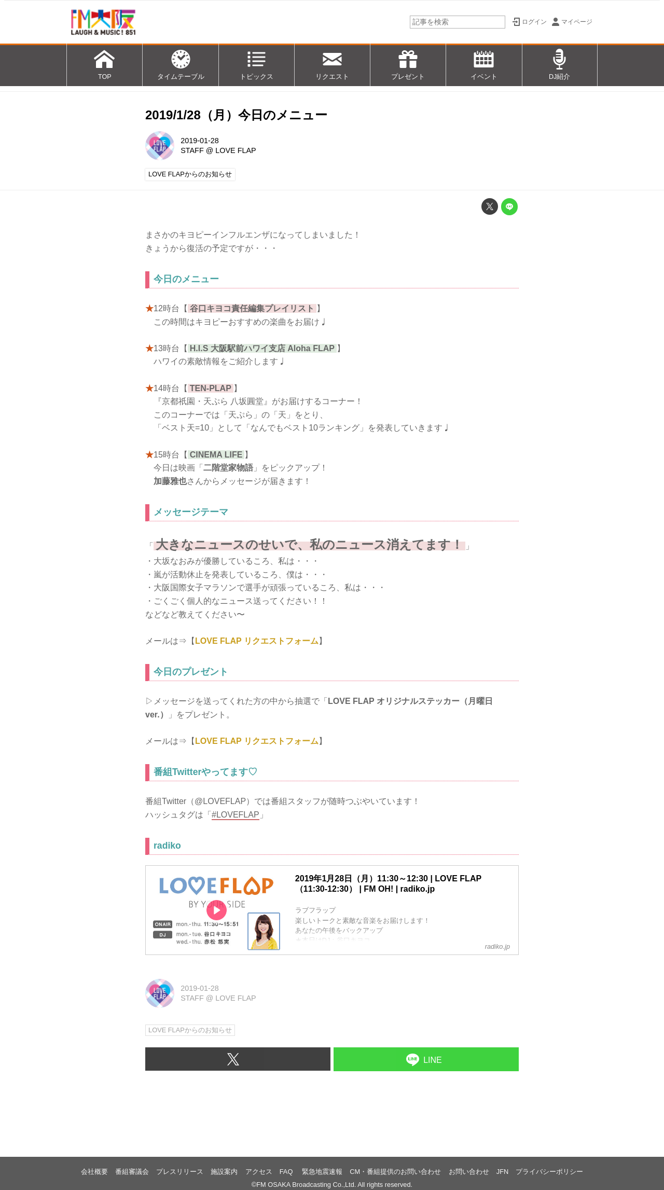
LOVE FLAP (235, 150)
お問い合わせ (469, 1171)
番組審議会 (132, 1171)
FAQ (287, 1171)
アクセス (258, 1171)
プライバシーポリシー (549, 1171)
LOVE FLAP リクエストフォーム (257, 640)
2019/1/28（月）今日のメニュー (236, 115)
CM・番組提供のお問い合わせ (395, 1171)
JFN (502, 1171)
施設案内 (224, 1171)
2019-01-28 (200, 140)
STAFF (192, 150)
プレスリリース (179, 1171)
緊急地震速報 (322, 1171)
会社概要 (94, 1171)
